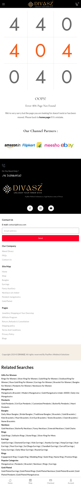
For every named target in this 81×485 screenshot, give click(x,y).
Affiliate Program (9, 317)
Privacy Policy (8, 334)
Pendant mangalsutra (11, 297)
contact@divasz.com (17, 224)
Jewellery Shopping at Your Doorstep (18, 313)
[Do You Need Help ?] (3, 165)
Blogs (4, 338)
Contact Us (7, 259)
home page (44, 117)
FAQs (4, 255)
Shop (4, 276)
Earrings (5, 284)
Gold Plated (7, 301)
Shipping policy (8, 326)
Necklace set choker (10, 292)
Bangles (5, 280)
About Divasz (8, 251)
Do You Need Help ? (10, 171)
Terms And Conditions (11, 330)
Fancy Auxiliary (8, 288)
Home (4, 271)
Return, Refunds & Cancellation (15, 321)
